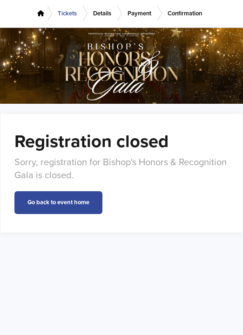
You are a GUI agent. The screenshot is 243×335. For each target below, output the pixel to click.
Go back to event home (58, 202)
